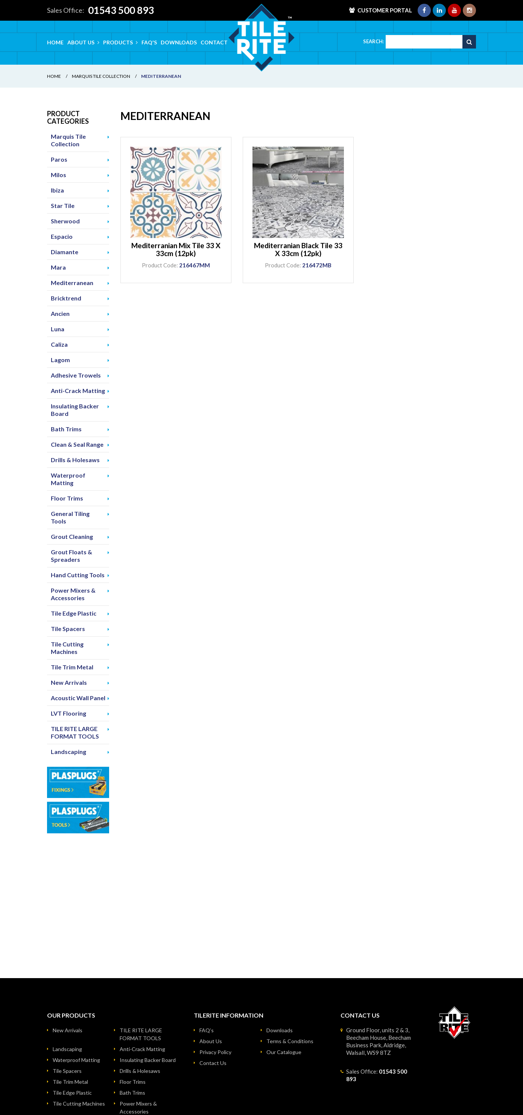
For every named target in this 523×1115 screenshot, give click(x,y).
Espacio (62, 236)
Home (55, 42)
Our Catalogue (283, 1052)
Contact (214, 42)
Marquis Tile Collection (101, 76)
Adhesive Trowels (76, 375)
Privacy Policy (215, 1052)
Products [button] (120, 42)
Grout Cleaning (72, 536)
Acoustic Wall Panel (78, 697)
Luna (57, 328)
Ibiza (57, 190)
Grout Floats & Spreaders (71, 555)
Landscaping (68, 751)
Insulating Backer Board (75, 409)
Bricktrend (66, 298)
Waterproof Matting (68, 479)
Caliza (59, 344)
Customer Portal (384, 10)
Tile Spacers (68, 628)
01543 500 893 (121, 10)
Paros (59, 159)
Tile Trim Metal (72, 667)
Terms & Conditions (289, 1041)
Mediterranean (72, 282)
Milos (58, 174)
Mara (58, 267)
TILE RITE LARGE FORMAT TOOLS (75, 732)
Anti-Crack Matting (78, 390)
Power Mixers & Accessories (73, 594)
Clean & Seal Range (77, 444)
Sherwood (65, 221)
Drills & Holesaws (75, 459)
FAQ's (149, 42)
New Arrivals (69, 682)
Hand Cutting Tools (78, 574)
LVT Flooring (68, 713)
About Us (210, 1041)
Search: (373, 41)
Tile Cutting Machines (67, 647)
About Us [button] (83, 42)
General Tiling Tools (70, 517)
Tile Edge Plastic (73, 613)
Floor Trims (67, 498)
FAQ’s (206, 1030)
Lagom (60, 359)
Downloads (179, 42)
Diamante (64, 251)
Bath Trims (66, 428)
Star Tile (62, 205)
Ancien (60, 313)
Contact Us (213, 1063)
